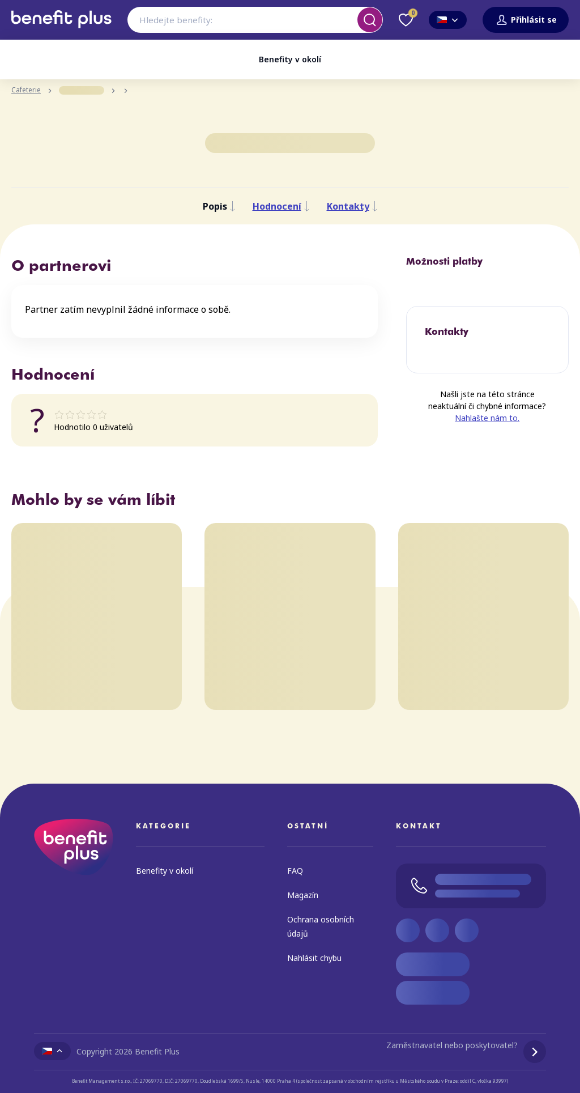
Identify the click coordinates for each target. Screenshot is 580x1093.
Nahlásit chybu (314, 957)
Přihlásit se (525, 20)
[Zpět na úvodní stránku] (61, 32)
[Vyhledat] (369, 19)
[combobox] (255, 20)
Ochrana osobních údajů (320, 926)
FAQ (295, 870)
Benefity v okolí (290, 59)
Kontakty (352, 206)
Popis (219, 206)
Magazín (302, 895)
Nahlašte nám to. (487, 418)
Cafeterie (26, 90)
